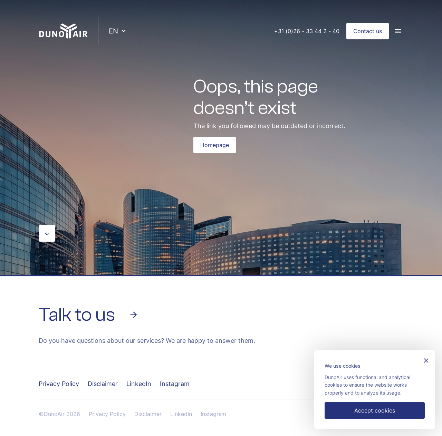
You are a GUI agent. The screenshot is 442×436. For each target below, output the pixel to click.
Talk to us (88, 315)
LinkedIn (138, 383)
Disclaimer (103, 383)
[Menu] (398, 31)
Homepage (214, 145)
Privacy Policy (59, 383)
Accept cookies (374, 410)
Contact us (367, 31)
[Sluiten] (426, 361)
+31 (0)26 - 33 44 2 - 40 (306, 31)
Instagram (175, 383)
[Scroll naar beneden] (47, 233)
